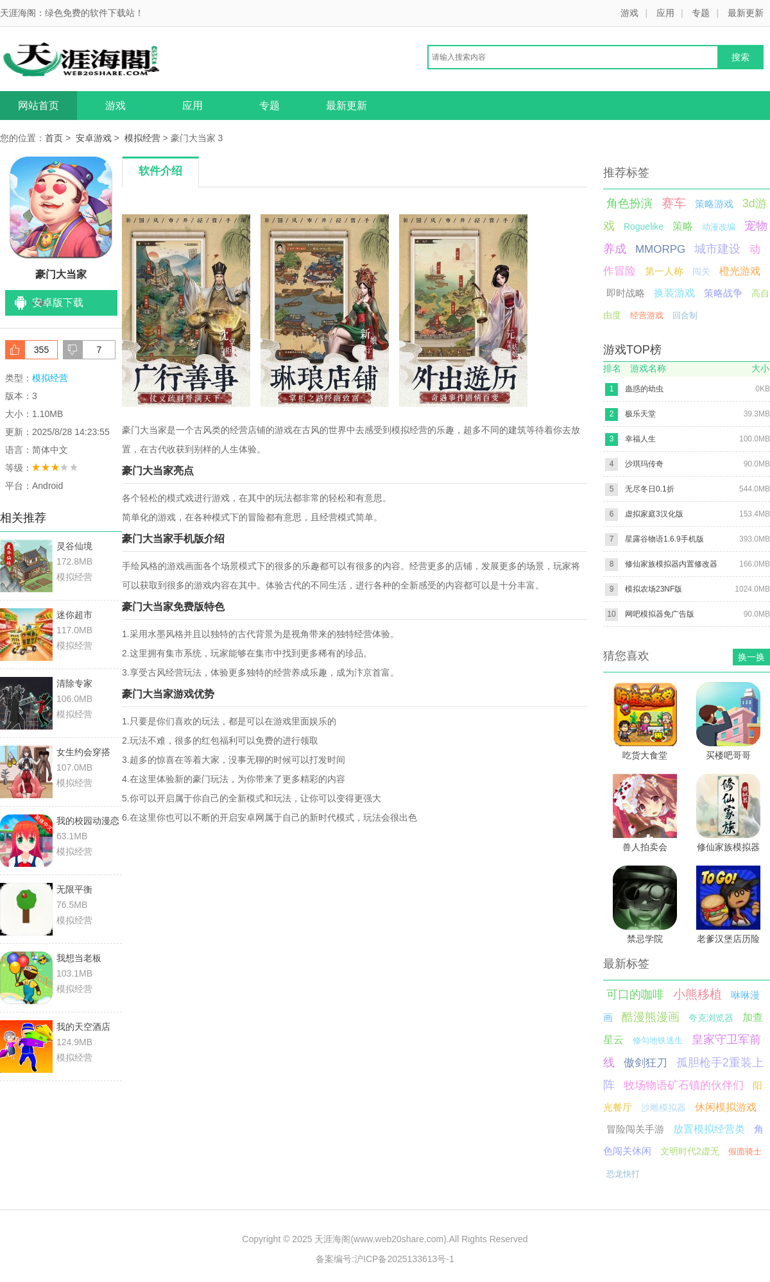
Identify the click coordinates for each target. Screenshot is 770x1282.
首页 (54, 138)
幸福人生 (640, 438)
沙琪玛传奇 (644, 463)
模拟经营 (142, 138)
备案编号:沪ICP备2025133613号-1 (385, 1259)
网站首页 (38, 105)
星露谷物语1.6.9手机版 (664, 538)
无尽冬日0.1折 (649, 488)
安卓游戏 (94, 138)
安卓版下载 (57, 302)
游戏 (629, 13)
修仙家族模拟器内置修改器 (671, 564)
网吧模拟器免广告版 (659, 614)
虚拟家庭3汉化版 (654, 513)
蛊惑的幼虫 (644, 388)
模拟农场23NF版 (653, 589)
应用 (665, 13)
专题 (701, 13)
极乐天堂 (640, 413)
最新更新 (746, 13)
